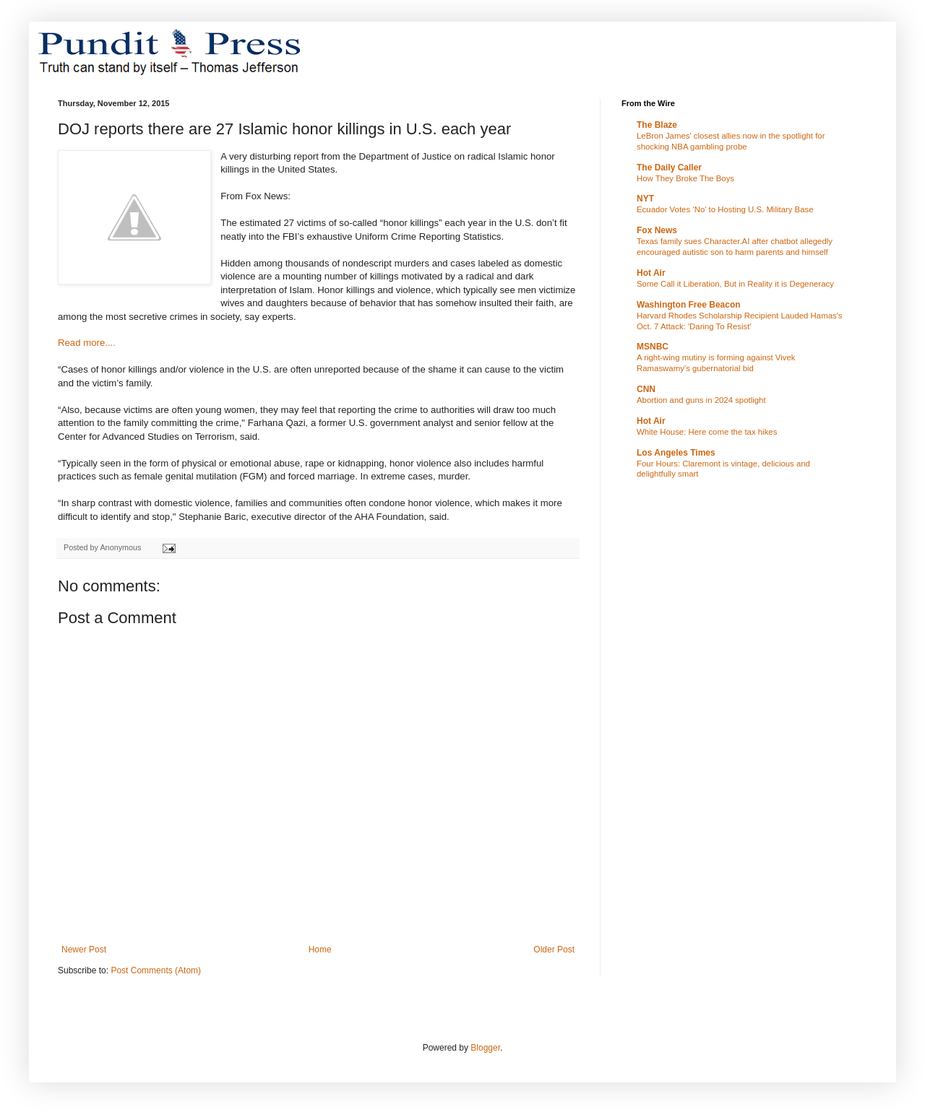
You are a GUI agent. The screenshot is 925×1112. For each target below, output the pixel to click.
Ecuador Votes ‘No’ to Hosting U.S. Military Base (725, 209)
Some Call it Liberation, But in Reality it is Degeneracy (735, 283)
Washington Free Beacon (689, 305)
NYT (645, 199)
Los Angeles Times (676, 453)
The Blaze (657, 125)
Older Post (554, 949)
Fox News (657, 230)
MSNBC (652, 347)
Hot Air (651, 273)
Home (320, 949)
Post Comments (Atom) (156, 970)
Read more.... (87, 342)
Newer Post (83, 949)
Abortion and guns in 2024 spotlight (701, 400)
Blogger (485, 1048)
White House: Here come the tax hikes (707, 431)
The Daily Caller (669, 167)
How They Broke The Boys (685, 178)
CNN (646, 389)
